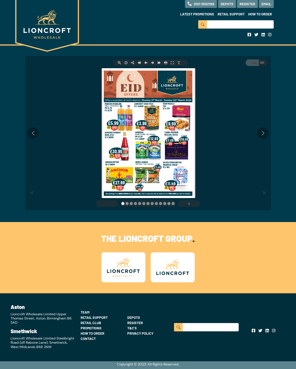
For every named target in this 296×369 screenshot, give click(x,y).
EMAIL (266, 4)
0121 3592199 (201, 4)
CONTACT (88, 338)
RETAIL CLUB (91, 323)
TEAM (85, 312)
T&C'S (132, 328)
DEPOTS (227, 4)
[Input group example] (240, 24)
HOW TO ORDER (260, 14)
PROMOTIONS (91, 328)
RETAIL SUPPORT (231, 14)
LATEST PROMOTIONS (197, 14)
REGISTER (247, 4)
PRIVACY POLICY (140, 333)
